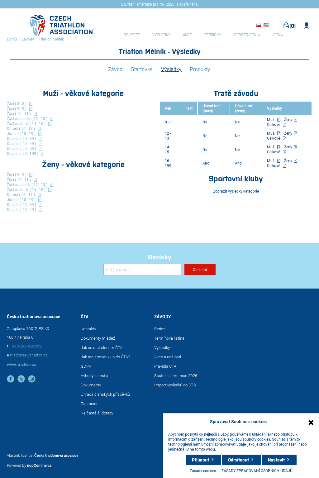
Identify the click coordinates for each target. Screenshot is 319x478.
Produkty (200, 69)
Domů (12, 38)
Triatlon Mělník (51, 38)
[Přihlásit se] (142, 269)
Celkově (273, 124)
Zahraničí (89, 403)
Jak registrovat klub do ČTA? (105, 357)
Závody (27, 38)
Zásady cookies (203, 470)
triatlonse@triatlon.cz (28, 355)
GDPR (86, 366)
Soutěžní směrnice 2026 (175, 375)
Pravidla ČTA (165, 366)
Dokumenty (91, 385)
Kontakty (88, 329)
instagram (32, 379)
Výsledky (171, 69)
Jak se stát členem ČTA (101, 347)
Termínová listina (169, 338)
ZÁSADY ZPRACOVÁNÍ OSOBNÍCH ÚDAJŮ (257, 470)
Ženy (288, 119)
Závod (115, 69)
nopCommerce (39, 465)
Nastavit (276, 459)
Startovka (142, 69)
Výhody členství (94, 375)
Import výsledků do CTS (175, 385)
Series (159, 329)
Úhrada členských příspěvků (105, 394)
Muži (271, 119)
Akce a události (167, 357)
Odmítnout (238, 459)
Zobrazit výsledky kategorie (236, 191)
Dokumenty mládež (98, 338)
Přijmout (200, 459)
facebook (10, 379)
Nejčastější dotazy (97, 413)
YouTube (21, 379)
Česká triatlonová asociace (56, 455)
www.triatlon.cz (21, 364)
